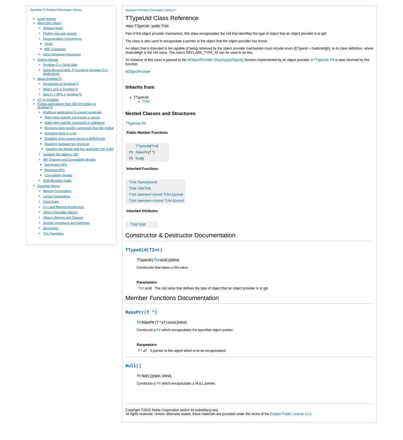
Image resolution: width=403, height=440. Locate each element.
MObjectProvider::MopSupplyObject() (216, 60)
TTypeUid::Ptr (324, 60)
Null (139, 158)
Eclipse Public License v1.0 (290, 417)
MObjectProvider (138, 72)
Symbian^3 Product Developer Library (56, 9)
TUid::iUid (137, 224)
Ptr (131, 152)
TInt (154, 146)
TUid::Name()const (143, 182)
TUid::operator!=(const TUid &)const (156, 194)
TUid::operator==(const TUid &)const (156, 201)
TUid (145, 101)
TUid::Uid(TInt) (140, 188)
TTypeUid (143, 146)
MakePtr (142, 152)
